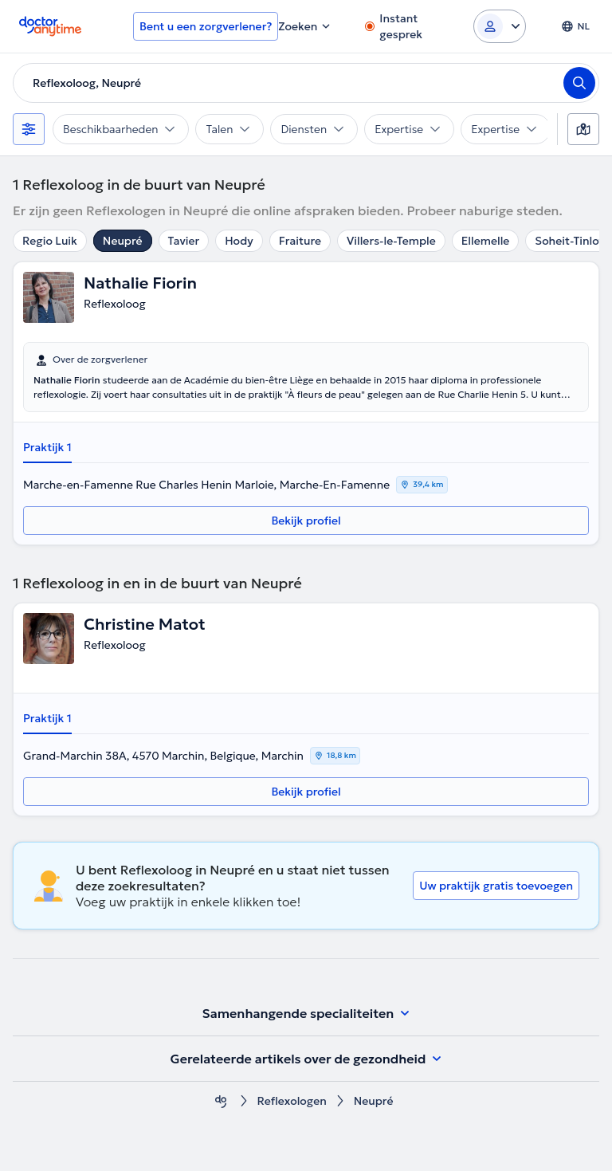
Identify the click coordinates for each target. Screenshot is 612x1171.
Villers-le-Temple (391, 241)
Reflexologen (292, 1101)
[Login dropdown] (499, 26)
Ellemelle (485, 241)
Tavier (184, 241)
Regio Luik (49, 241)
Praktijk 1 (47, 447)
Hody (239, 241)
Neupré (123, 241)
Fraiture (300, 241)
